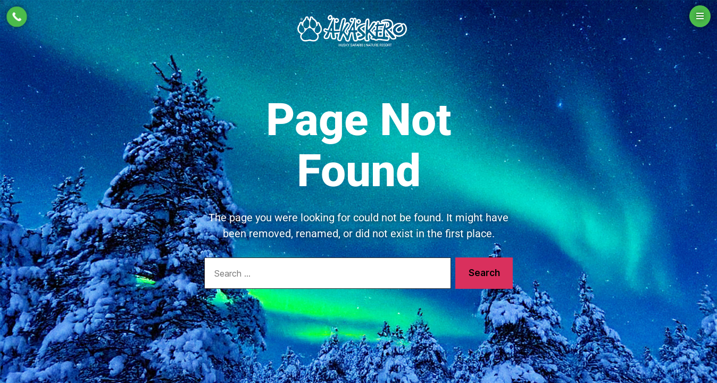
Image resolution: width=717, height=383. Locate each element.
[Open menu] (700, 16)
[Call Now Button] (16, 16)
